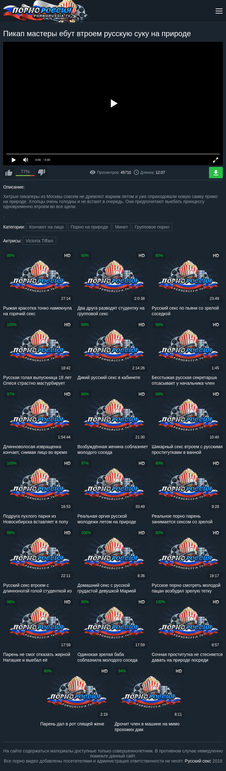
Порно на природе (89, 226)
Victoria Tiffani (39, 240)
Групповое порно (152, 226)
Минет (121, 226)
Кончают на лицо (46, 226)
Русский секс (198, 760)
